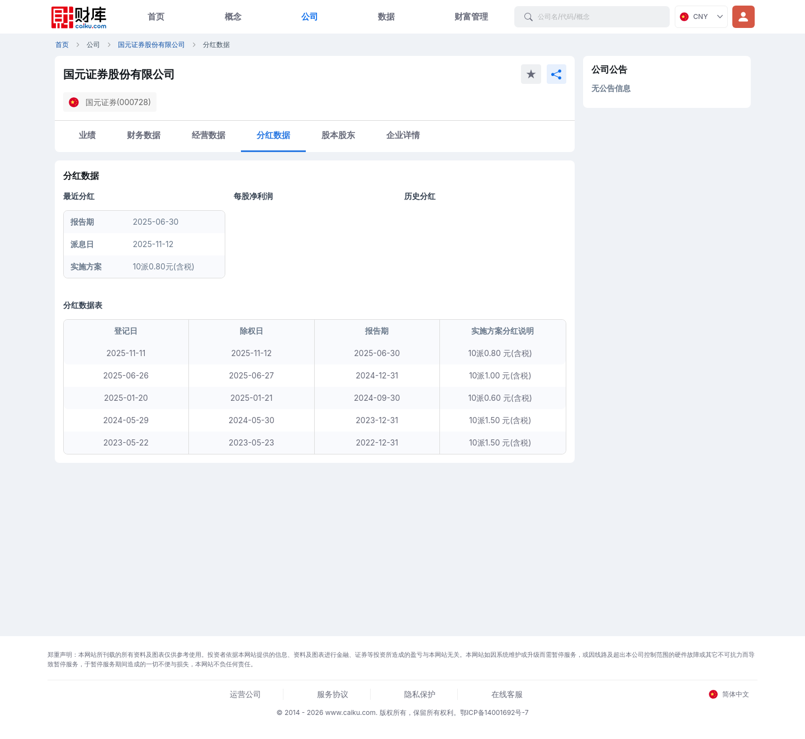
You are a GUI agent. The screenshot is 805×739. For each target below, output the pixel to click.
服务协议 (332, 694)
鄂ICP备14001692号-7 (494, 712)
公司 (309, 16)
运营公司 (245, 694)
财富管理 (471, 16)
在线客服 (507, 694)
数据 (386, 16)
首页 (156, 16)
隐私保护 (419, 694)
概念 (233, 16)
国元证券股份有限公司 (151, 44)
